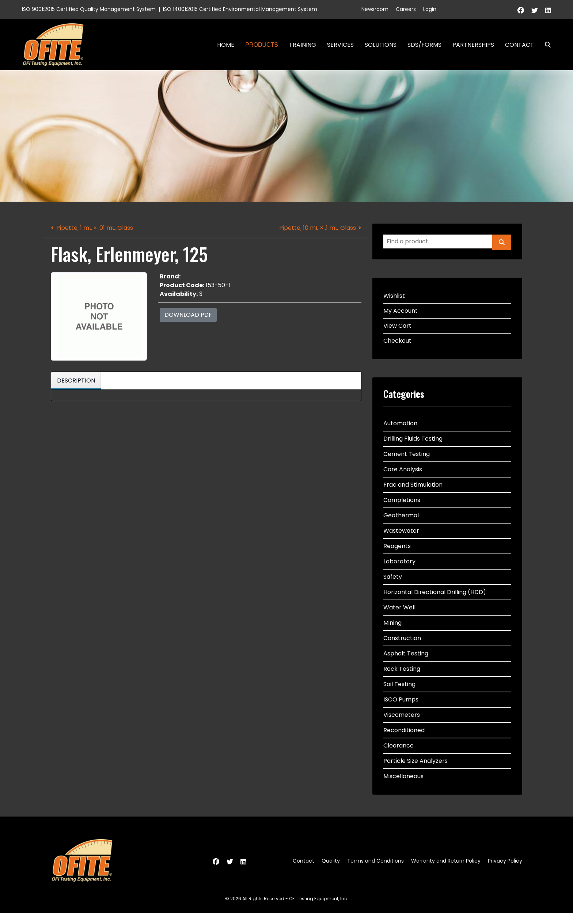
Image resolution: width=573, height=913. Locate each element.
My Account (400, 311)
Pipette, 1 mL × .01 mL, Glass (94, 228)
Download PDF (188, 315)
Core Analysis (402, 469)
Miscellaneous (403, 776)
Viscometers (401, 715)
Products (261, 45)
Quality (331, 860)
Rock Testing (401, 669)
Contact (519, 45)
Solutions (380, 45)
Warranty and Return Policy (446, 860)
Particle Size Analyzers (415, 761)
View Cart (397, 326)
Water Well (399, 607)
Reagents (397, 546)
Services (340, 45)
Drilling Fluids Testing (413, 438)
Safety (392, 576)
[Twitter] (534, 10)
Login (429, 9)
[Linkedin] (548, 10)
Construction (402, 638)
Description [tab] (76, 380)
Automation (400, 423)
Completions (401, 500)
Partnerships (473, 45)
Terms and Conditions (375, 860)
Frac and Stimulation (413, 484)
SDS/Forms (424, 45)
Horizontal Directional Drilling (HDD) (434, 592)
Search (544, 45)
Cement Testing (406, 454)
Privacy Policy (505, 860)
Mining (392, 623)
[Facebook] (520, 10)
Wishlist (394, 296)
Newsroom (374, 9)
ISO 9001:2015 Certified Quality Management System (89, 9)
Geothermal (401, 515)
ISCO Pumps (400, 699)
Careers (406, 9)
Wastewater (401, 530)
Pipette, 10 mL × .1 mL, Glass (317, 228)
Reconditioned (404, 730)
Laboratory (399, 561)
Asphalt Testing (405, 653)
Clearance (398, 745)
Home (225, 45)
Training (302, 45)
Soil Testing (399, 684)
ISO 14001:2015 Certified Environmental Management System (240, 9)
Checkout (397, 340)
